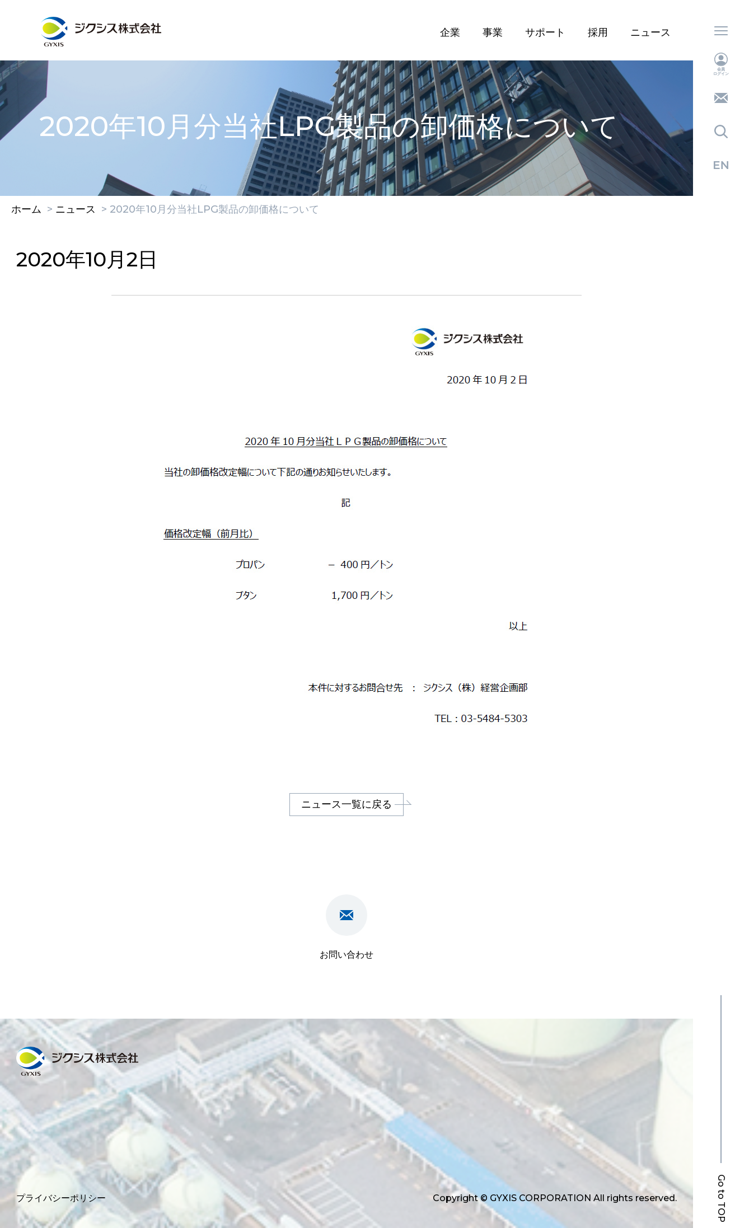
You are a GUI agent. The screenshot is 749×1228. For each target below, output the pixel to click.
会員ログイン (721, 64)
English (721, 165)
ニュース (650, 32)
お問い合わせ (721, 98)
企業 (450, 32)
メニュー (721, 31)
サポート (545, 32)
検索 (721, 131)
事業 (493, 32)
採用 (598, 32)
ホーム (26, 209)
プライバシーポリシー (61, 1198)
